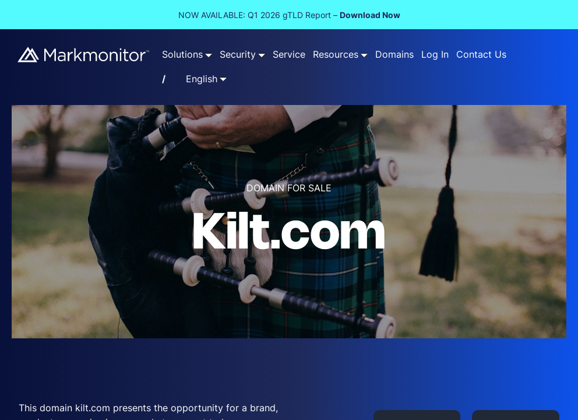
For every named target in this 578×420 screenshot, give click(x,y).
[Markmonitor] (83, 54)
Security (238, 54)
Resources (335, 54)
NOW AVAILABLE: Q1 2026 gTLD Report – (289, 15)
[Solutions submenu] (208, 54)
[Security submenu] (261, 54)
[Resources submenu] (364, 54)
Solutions (182, 54)
